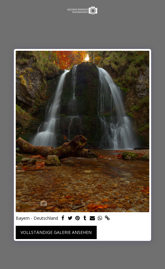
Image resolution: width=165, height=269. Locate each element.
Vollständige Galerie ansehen (56, 232)
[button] (7, 10)
